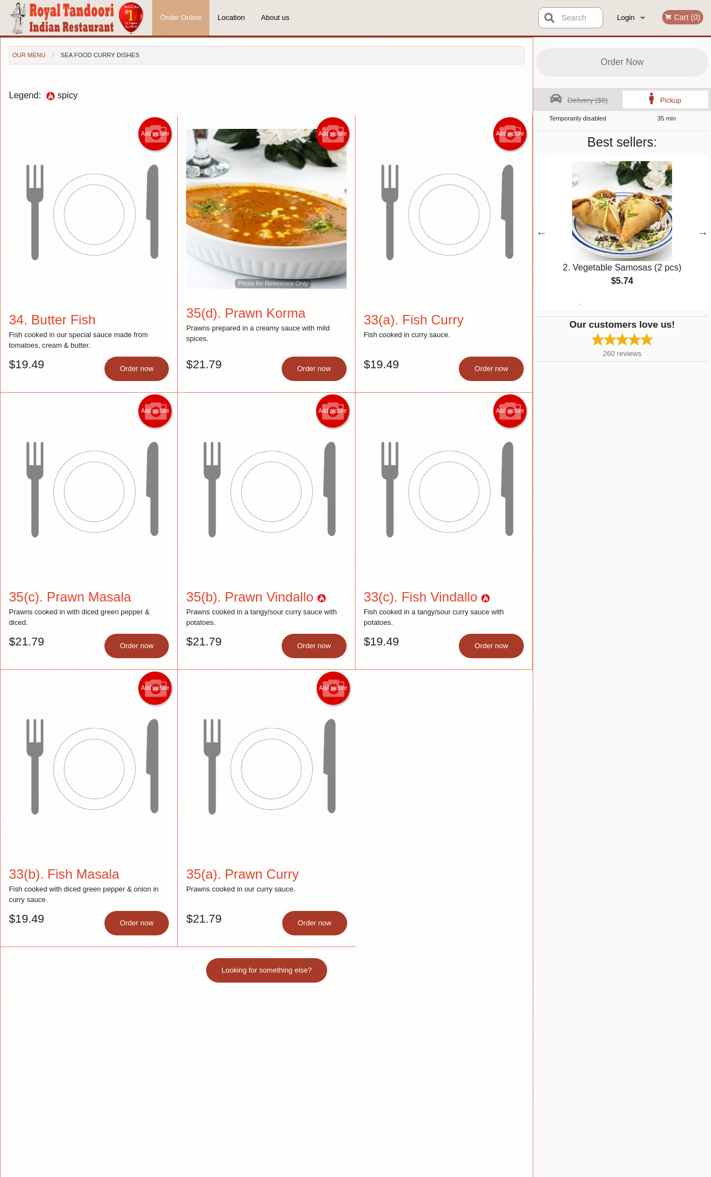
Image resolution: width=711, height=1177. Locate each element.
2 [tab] (597, 304)
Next (702, 232)
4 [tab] (630, 304)
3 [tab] (613, 304)
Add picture (155, 134)
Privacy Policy (314, 1169)
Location (231, 17)
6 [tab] (663, 304)
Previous (541, 232)
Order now (137, 368)
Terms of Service (374, 1169)
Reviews (423, 1048)
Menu (327, 1034)
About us (275, 17)
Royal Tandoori (126, 1019)
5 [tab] (647, 304)
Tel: (531, 1061)
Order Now (621, 62)
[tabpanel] (622, 232)
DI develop (372, 1139)
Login (626, 17)
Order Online (181, 17)
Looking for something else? (267, 970)
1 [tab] (580, 304)
